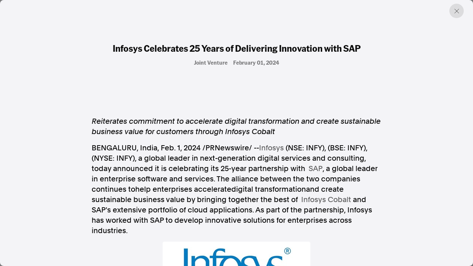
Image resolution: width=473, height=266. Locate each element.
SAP (316, 168)
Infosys (271, 147)
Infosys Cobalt (326, 199)
